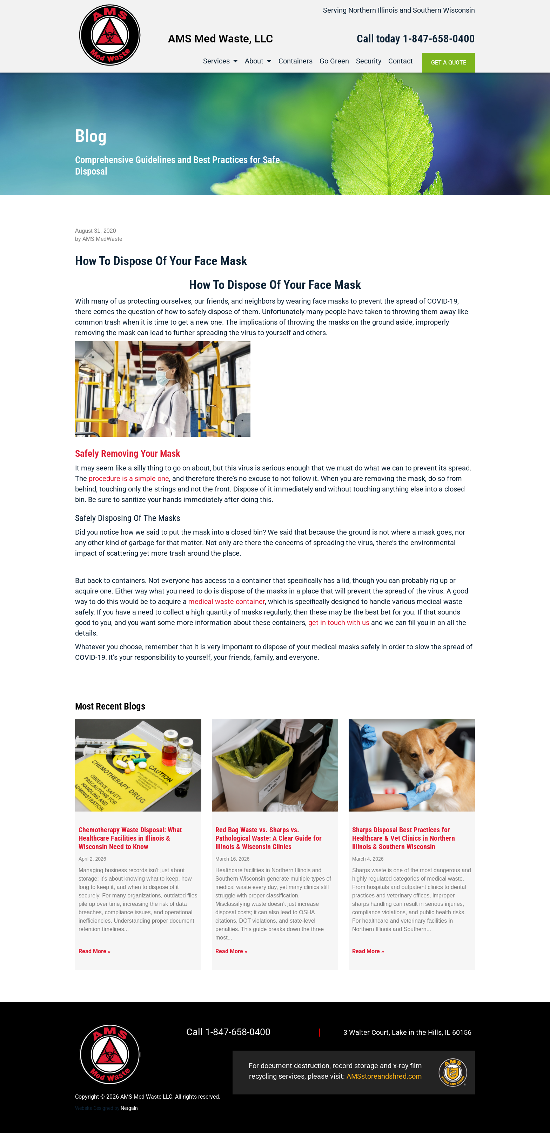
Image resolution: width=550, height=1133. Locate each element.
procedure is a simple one (129, 478)
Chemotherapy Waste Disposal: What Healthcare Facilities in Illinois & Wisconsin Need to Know (130, 838)
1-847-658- (427, 38)
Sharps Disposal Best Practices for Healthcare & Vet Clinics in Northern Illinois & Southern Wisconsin (403, 838)
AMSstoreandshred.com (384, 1076)
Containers (296, 61)
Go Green (334, 61)
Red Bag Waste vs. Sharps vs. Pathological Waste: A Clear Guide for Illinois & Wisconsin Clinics (268, 838)
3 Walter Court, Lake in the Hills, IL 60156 (407, 1032)
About (258, 61)
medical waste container (226, 601)
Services (220, 61)
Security (368, 61)
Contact (400, 61)
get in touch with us (338, 622)
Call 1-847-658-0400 (228, 1032)
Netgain (129, 1108)
